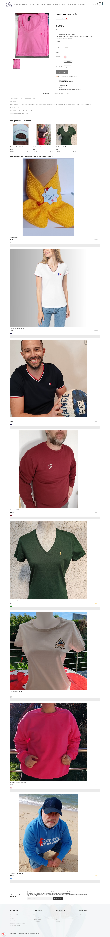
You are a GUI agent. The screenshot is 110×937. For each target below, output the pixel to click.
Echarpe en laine (14, 237)
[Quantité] (66, 67)
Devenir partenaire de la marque (17, 923)
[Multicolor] (11, 242)
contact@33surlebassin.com (38, 895)
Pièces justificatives (60, 924)
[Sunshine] (11, 697)
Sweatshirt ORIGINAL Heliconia (18, 782)
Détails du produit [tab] (58, 93)
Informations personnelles (62, 914)
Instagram (81, 914)
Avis (68, 93)
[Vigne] (11, 515)
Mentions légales (37, 917)
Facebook (81, 917)
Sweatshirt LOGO (14, 510)
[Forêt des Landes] (11, 606)
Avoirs (57, 919)
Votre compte (60, 910)
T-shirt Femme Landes (61, 146)
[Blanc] (12, 333)
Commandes (59, 917)
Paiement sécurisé (37, 919)
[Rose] (65, 57)
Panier (62, 72)
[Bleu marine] (11, 333)
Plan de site (12, 920)
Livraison (12, 918)
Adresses (58, 921)
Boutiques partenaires (15, 925)
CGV (34, 914)
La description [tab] (45, 93)
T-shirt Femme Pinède (38, 146)
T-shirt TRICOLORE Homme (17, 419)
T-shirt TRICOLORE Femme (17, 328)
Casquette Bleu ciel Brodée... (17, 146)
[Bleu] (11, 878)
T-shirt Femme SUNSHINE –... (17, 691)
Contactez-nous (36, 921)
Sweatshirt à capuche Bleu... (17, 873)
